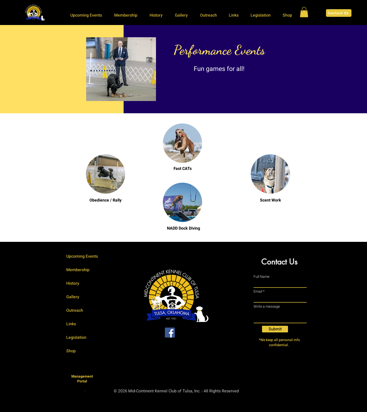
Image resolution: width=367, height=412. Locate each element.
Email (258, 291)
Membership (77, 270)
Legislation (76, 337)
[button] (88, 15)
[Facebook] (170, 333)
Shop (71, 351)
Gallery (72, 297)
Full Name (261, 277)
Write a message (267, 306)
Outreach (74, 310)
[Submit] (275, 329)
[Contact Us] (338, 13)
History (72, 283)
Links (71, 324)
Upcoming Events (82, 256)
